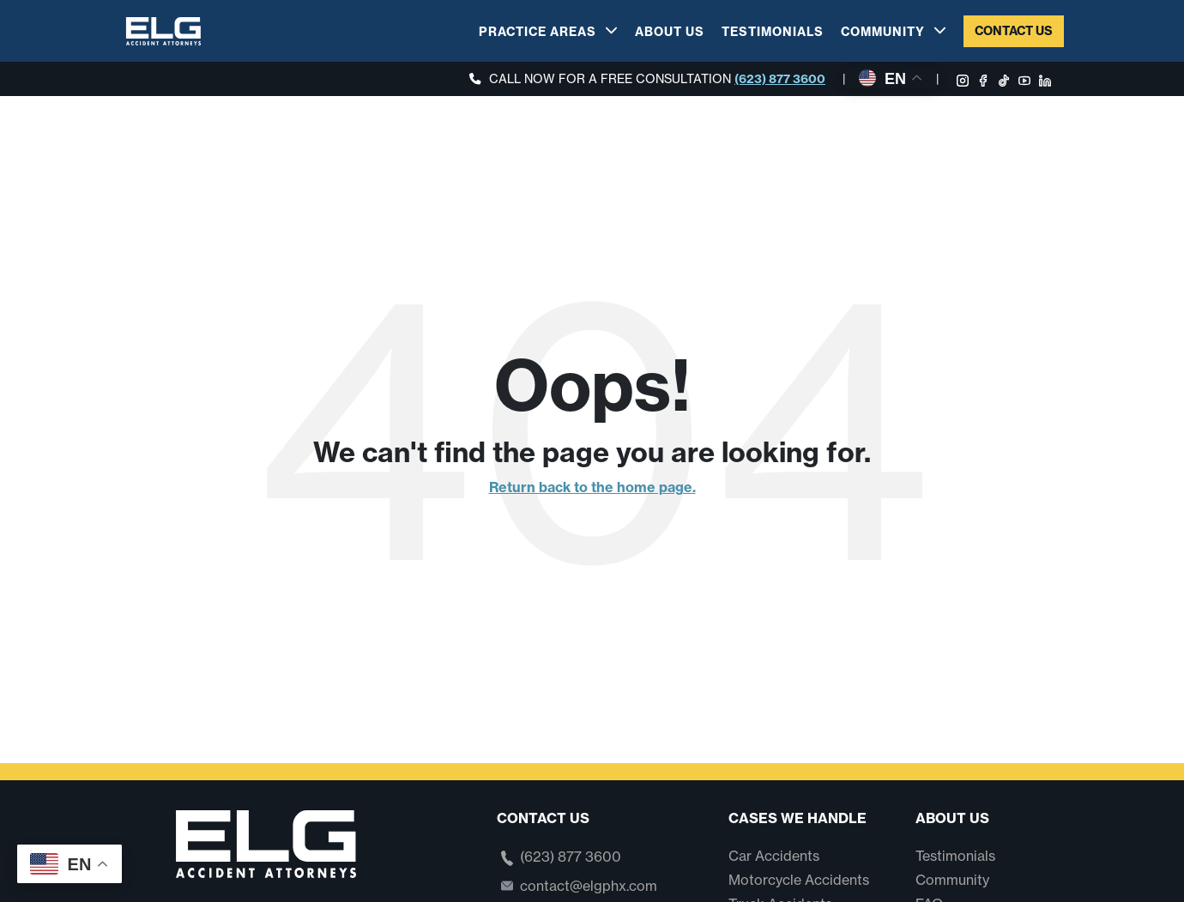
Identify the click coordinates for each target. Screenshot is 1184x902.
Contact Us (1014, 31)
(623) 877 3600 (779, 79)
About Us (669, 31)
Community (883, 31)
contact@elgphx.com (588, 886)
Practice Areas (537, 31)
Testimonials (773, 31)
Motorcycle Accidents (798, 879)
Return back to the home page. (592, 487)
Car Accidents (773, 855)
